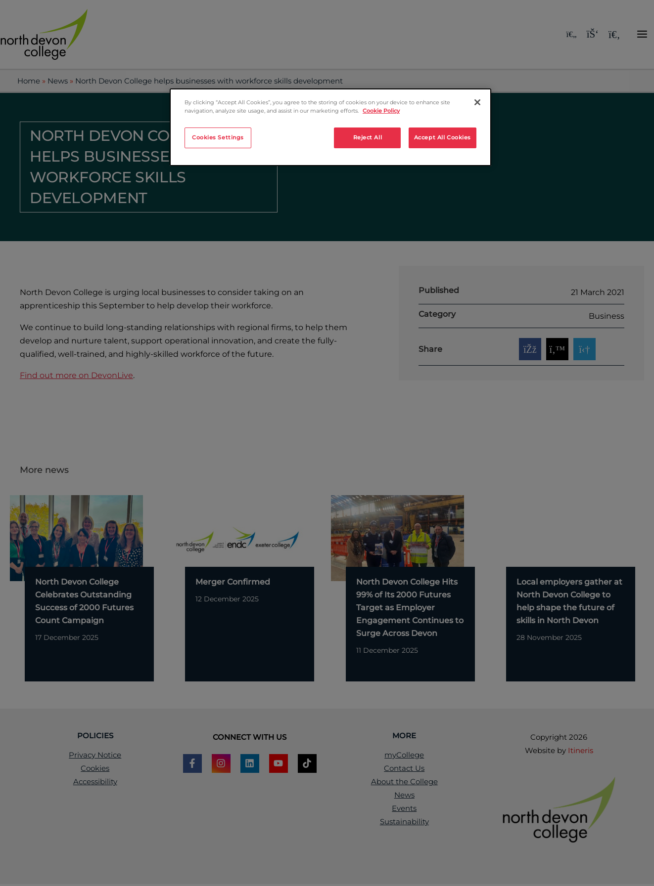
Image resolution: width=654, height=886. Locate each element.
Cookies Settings (218, 137)
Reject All (367, 137)
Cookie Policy (381, 110)
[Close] (477, 102)
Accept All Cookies (442, 137)
